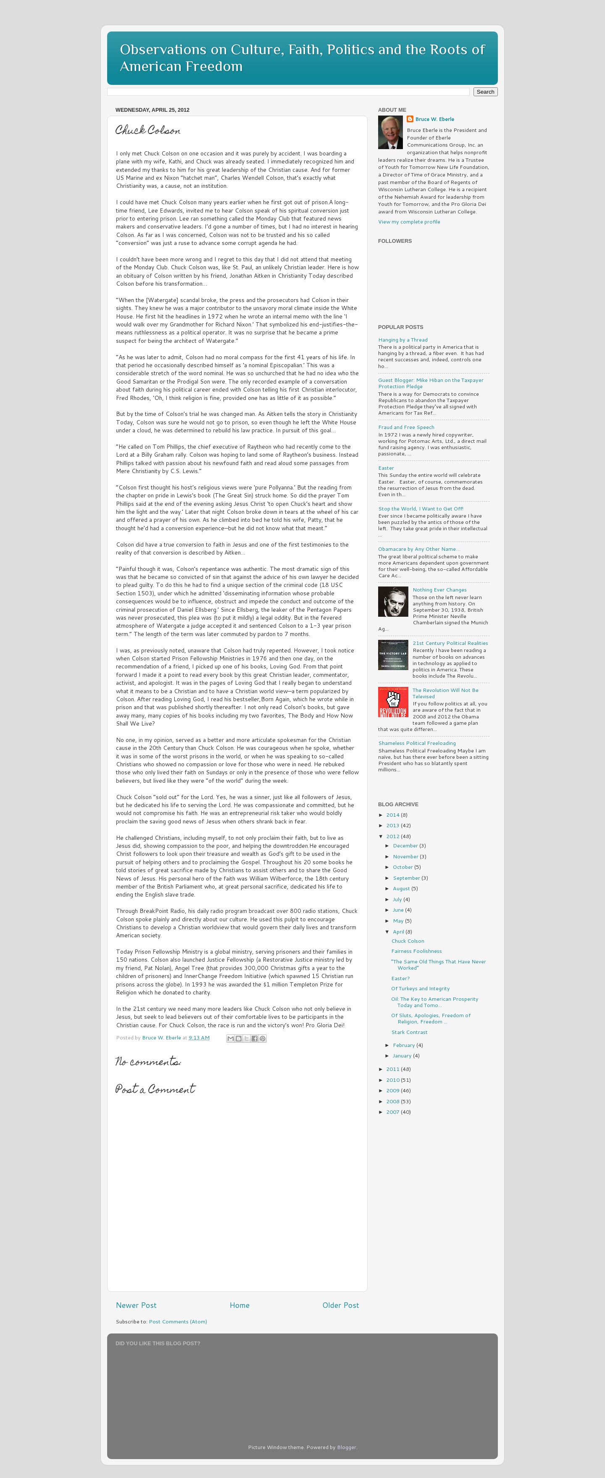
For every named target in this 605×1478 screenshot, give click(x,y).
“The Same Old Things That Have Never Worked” (438, 964)
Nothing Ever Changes (440, 589)
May (399, 920)
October (403, 866)
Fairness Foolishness (416, 951)
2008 (393, 1101)
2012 (393, 836)
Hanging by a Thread (403, 339)
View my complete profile (409, 221)
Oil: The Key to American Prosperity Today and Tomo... (435, 1002)
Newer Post (136, 1305)
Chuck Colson (407, 940)
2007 (393, 1111)
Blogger (346, 1447)
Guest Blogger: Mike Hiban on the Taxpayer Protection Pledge (431, 383)
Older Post (340, 1305)
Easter (386, 467)
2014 (393, 814)
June (399, 909)
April (399, 931)
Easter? (400, 978)
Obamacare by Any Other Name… (419, 548)
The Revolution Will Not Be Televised (446, 693)
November (406, 856)
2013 (393, 825)
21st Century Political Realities (450, 643)
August (402, 888)
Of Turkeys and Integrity (420, 988)
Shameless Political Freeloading (417, 743)
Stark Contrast (409, 1032)
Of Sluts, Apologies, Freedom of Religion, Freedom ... (431, 1018)
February (404, 1045)
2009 (393, 1090)
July (398, 899)
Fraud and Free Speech (406, 427)
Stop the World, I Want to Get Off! (420, 508)
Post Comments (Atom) (178, 1321)
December (406, 845)
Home (239, 1305)
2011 (393, 1069)
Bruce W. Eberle (434, 119)
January (403, 1055)
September (407, 877)
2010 (393, 1080)
